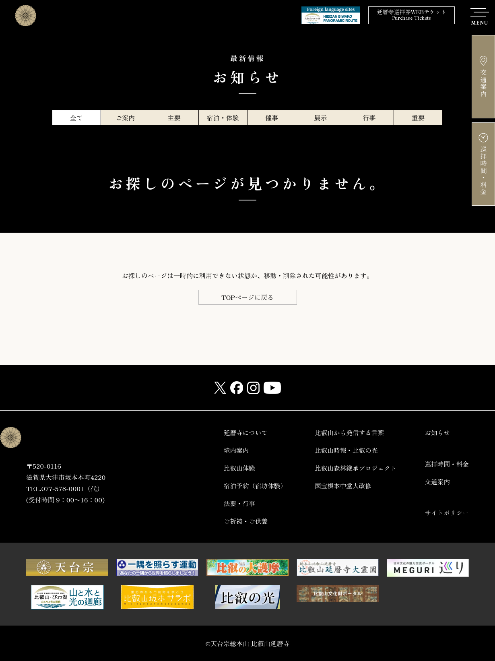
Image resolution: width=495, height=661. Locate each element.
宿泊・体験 (223, 117)
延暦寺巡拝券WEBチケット (411, 15)
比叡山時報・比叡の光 (344, 450)
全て (76, 117)
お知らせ (437, 432)
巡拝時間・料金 (446, 464)
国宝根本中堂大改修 (341, 486)
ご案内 (125, 117)
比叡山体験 (235, 468)
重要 (418, 117)
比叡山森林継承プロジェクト (354, 468)
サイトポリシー (446, 512)
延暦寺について (241, 432)
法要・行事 (235, 503)
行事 (369, 117)
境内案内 (232, 450)
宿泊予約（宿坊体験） (251, 486)
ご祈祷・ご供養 (241, 521)
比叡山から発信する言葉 (347, 432)
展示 (320, 117)
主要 (174, 117)
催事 (271, 117)
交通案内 (437, 481)
